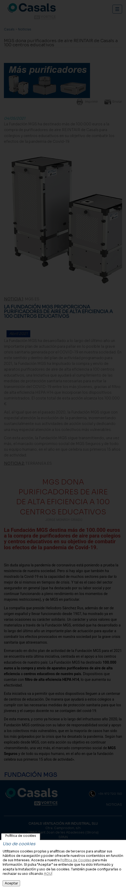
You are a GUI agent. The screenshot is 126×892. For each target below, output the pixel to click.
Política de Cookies (76, 860)
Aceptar (11, 883)
